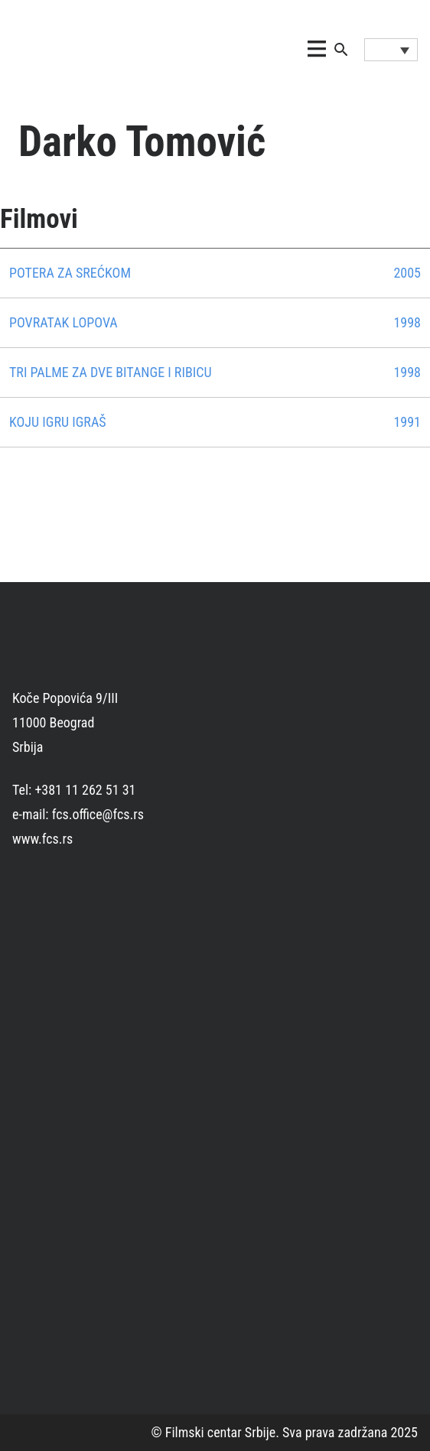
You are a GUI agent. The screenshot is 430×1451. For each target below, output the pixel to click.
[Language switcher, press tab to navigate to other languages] (391, 49)
